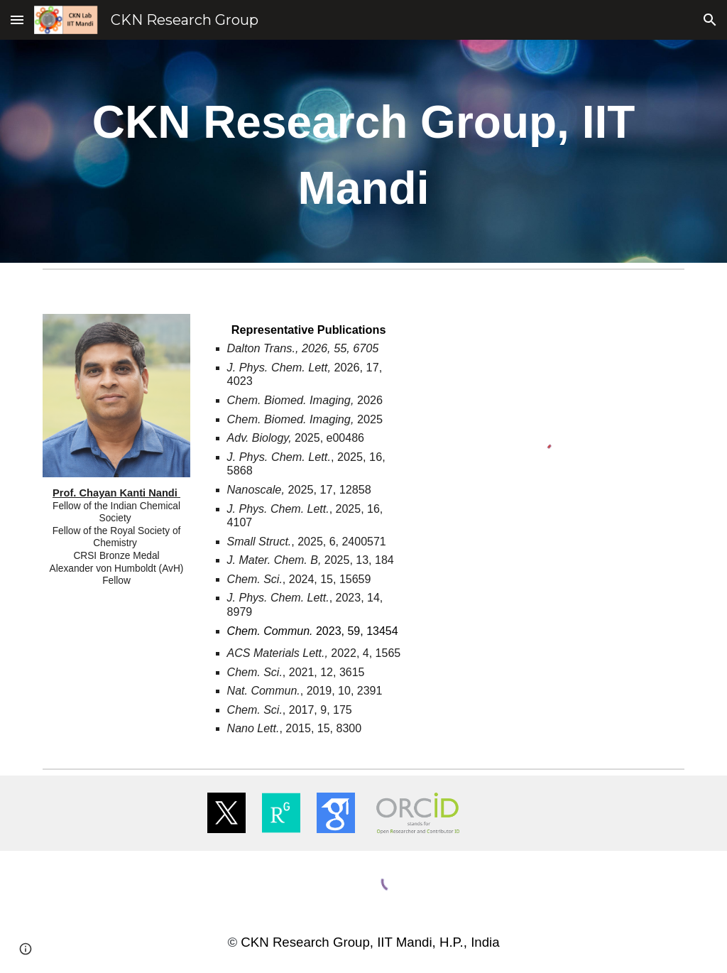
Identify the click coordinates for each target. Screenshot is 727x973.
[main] (364, 151)
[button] (17, 19)
